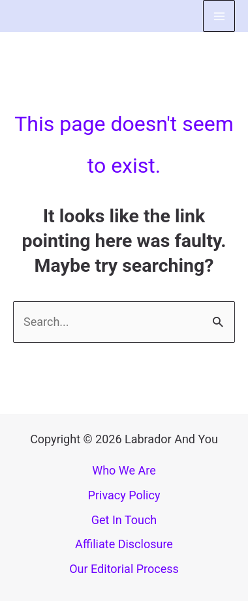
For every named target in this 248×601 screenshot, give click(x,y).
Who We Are (124, 470)
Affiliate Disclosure (124, 544)
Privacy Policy (124, 495)
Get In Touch (124, 520)
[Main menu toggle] (219, 16)
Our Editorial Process (124, 569)
